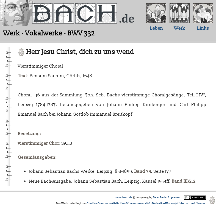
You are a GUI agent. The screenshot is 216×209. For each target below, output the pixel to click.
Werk (179, 28)
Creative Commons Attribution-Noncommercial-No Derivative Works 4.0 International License (146, 203)
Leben (156, 28)
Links (203, 28)
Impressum (175, 197)
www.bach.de (123, 197)
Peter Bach (159, 197)
